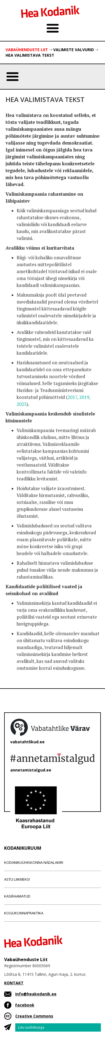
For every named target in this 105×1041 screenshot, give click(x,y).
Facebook (24, 1005)
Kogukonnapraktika (23, 913)
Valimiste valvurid (73, 49)
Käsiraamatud (17, 896)
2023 (22, 404)
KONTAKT (14, 982)
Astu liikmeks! (17, 879)
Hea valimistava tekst (30, 55)
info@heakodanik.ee (36, 993)
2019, (84, 397)
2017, (73, 397)
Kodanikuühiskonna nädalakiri (33, 862)
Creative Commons (34, 1016)
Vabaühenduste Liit (27, 49)
